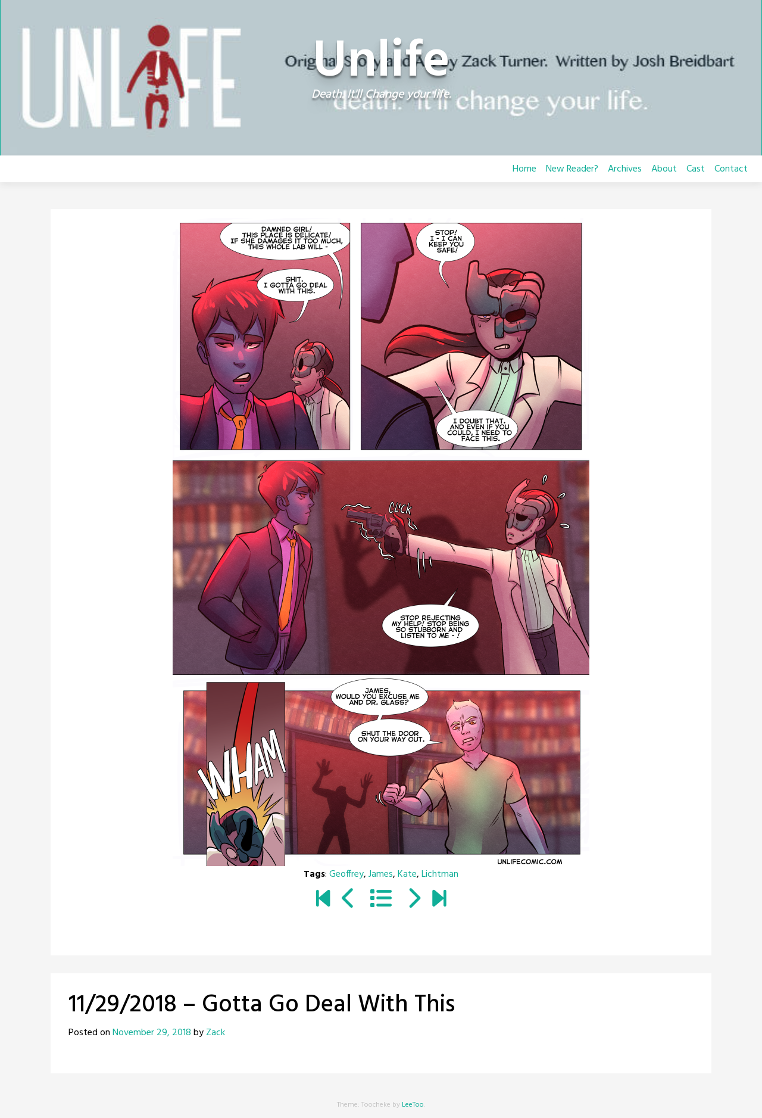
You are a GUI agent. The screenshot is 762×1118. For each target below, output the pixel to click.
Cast (695, 169)
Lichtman (439, 874)
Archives (625, 169)
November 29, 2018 (152, 1033)
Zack (215, 1033)
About (664, 169)
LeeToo (413, 1105)
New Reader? (572, 169)
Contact (731, 169)
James (380, 874)
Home (524, 169)
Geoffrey (346, 874)
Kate (407, 874)
